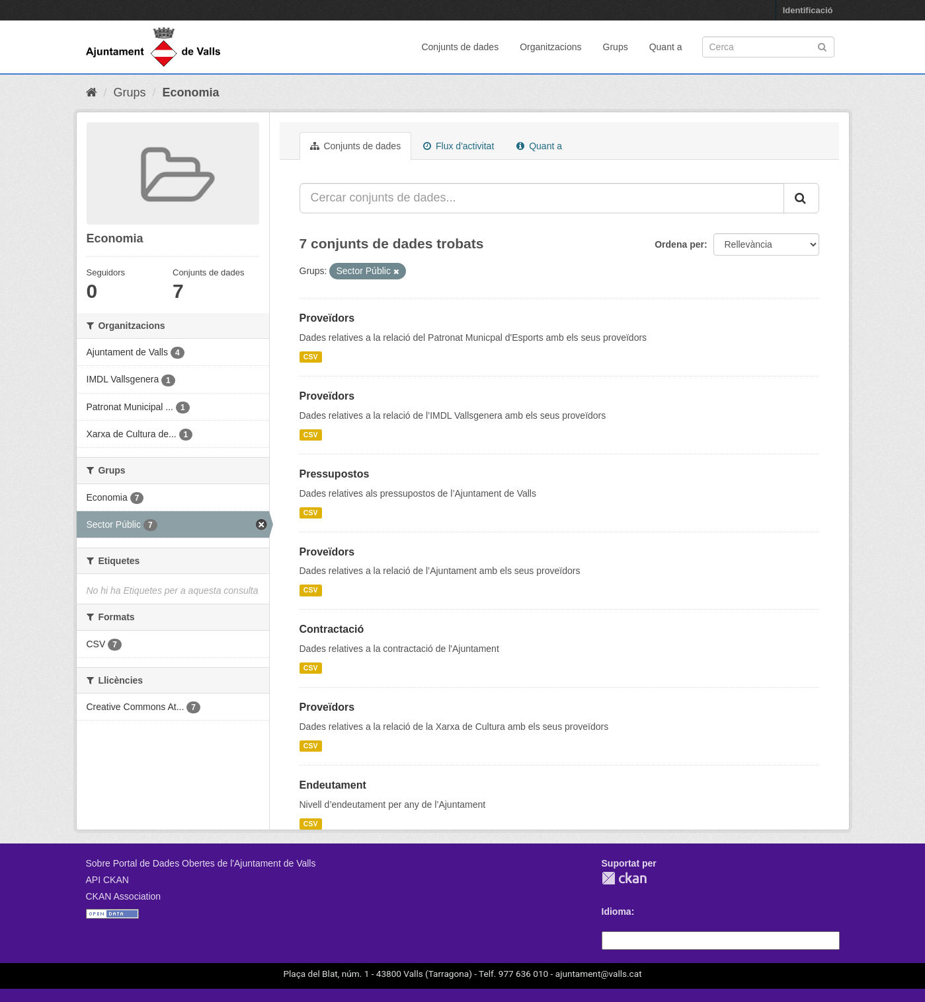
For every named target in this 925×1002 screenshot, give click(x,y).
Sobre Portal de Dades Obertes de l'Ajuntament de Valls (201, 863)
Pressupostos (335, 474)
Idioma (616, 911)
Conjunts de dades (460, 47)
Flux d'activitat (458, 146)
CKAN (624, 878)
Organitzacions (550, 47)
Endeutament (333, 785)
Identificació (808, 10)
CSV (310, 357)
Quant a (665, 47)
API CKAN (107, 880)
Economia (191, 92)
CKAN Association (123, 896)
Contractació (332, 629)
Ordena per (679, 244)
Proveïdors (327, 318)
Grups (615, 47)
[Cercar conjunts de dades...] (542, 198)
